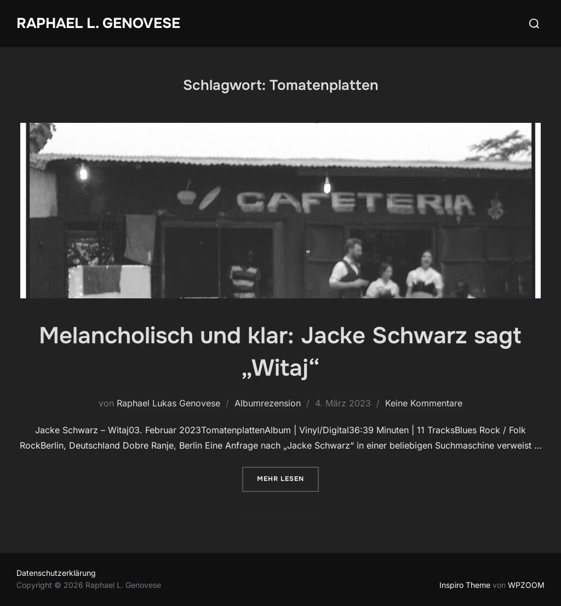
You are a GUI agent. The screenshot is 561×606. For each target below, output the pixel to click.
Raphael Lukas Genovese (168, 403)
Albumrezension (267, 403)
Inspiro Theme (464, 585)
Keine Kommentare (423, 403)
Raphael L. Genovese (98, 23)
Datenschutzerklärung (56, 572)
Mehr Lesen (288, 478)
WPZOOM (526, 585)
